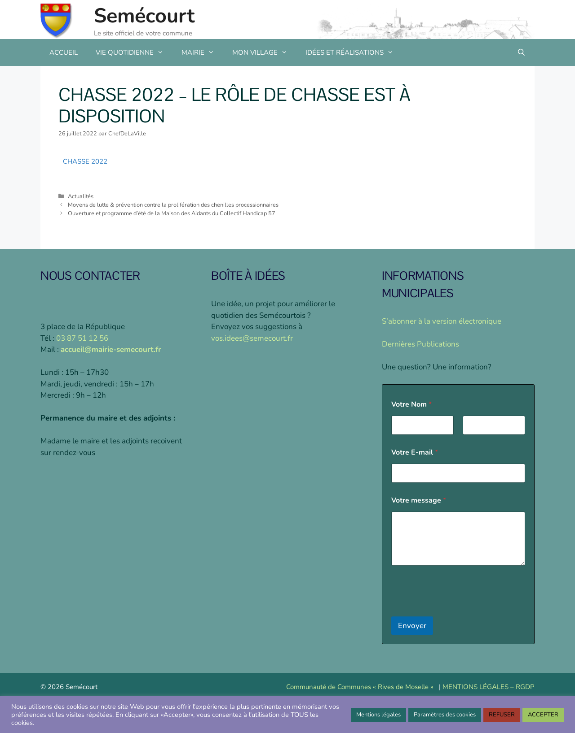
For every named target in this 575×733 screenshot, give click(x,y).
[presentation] (459, 610)
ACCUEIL (63, 52)
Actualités (80, 196)
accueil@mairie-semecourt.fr (111, 349)
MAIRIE (202, 52)
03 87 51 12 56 (82, 338)
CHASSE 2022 (85, 161)
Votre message (418, 500)
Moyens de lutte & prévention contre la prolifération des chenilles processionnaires (173, 205)
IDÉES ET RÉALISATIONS (353, 52)
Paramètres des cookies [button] (445, 715)
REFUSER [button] (502, 715)
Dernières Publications (420, 344)
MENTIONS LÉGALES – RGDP (488, 686)
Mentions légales (378, 715)
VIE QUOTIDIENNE (134, 52)
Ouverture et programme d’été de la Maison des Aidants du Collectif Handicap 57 (171, 213)
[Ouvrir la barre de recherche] (521, 52)
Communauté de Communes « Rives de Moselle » (359, 686)
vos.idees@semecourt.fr (252, 338)
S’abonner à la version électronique (441, 321)
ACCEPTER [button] (543, 715)
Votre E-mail (414, 452)
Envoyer (412, 625)
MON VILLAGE (264, 52)
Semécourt (144, 16)
